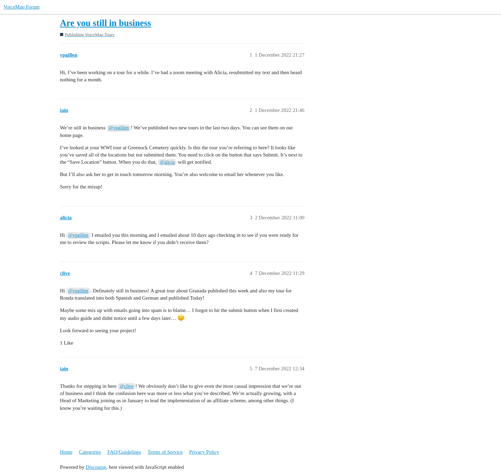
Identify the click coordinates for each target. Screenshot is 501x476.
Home (66, 452)
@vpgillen (119, 127)
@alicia (167, 162)
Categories (90, 452)
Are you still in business (105, 23)
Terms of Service (165, 452)
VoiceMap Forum (21, 7)
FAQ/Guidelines (124, 452)
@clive (127, 386)
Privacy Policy (204, 452)
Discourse (96, 467)
